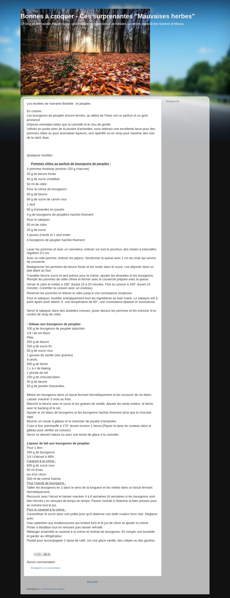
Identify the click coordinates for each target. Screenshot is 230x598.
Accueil (92, 582)
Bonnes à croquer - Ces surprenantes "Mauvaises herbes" (107, 16)
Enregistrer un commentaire (45, 568)
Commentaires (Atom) (52, 589)
